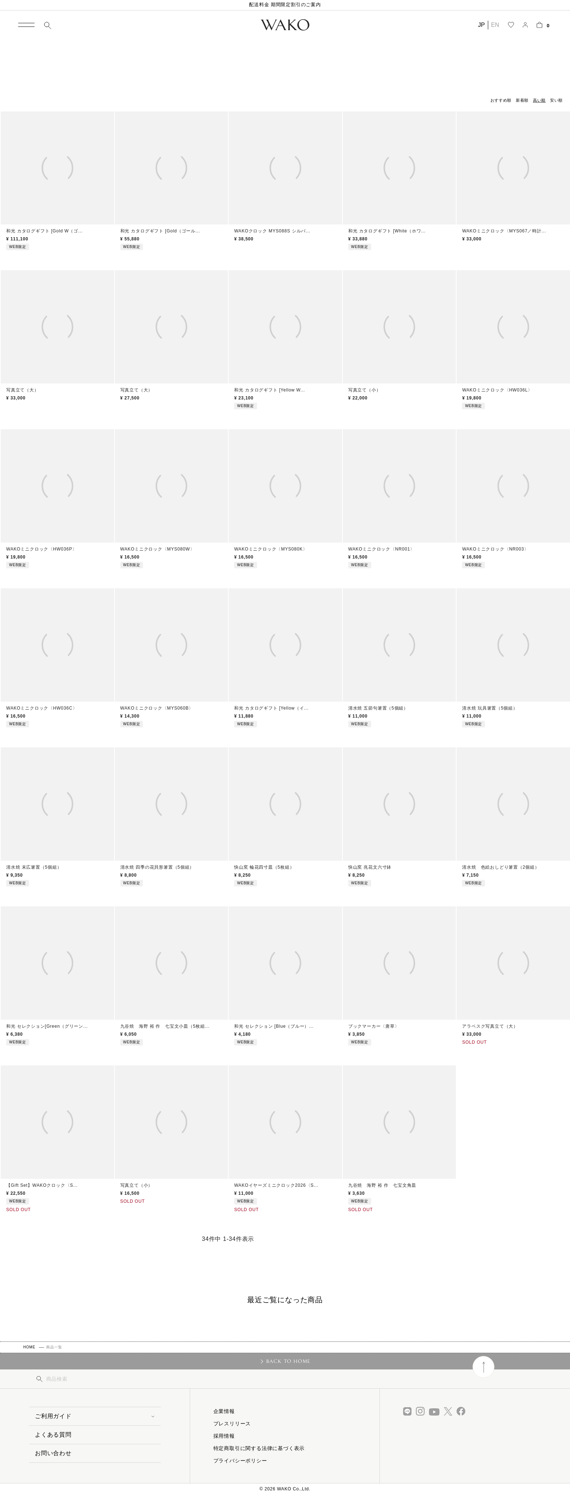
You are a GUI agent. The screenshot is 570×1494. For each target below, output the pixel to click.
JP (481, 25)
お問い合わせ (53, 1453)
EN (495, 25)
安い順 (556, 100)
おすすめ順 (500, 100)
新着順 (522, 100)
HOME (29, 1347)
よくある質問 (53, 1435)
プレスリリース (232, 1423)
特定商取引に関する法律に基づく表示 (259, 1448)
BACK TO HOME (288, 1361)
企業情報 (224, 1411)
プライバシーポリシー (240, 1460)
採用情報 (224, 1436)
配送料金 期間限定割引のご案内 (285, 4)
